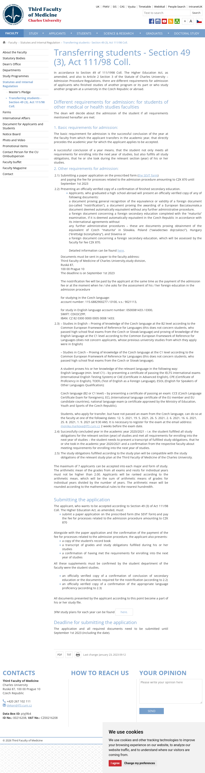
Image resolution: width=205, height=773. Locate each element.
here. (124, 612)
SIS (114, 6)
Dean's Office (12, 64)
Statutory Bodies (14, 58)
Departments (12, 70)
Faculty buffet (12, 162)
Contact (8, 174)
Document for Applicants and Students (23, 126)
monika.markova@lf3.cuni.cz (80, 426)
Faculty (11, 33)
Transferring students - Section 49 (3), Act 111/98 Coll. (27, 102)
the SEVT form (148, 175)
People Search (176, 6)
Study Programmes (16, 76)
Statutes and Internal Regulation (40, 42)
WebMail (159, 6)
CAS (122, 6)
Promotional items (15, 146)
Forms (7, 112)
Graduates (154, 33)
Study (33, 33)
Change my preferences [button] (139, 763)
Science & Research (119, 33)
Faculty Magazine (15, 168)
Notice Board (12, 134)
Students (84, 33)
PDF (59, 654)
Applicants (57, 33)
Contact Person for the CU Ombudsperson (20, 154)
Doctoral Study (186, 33)
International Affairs (16, 118)
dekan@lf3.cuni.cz (19, 705)
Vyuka (131, 6)
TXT (69, 654)
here (121, 250)
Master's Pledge (20, 92)
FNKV (106, 6)
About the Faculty (15, 52)
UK (97, 6)
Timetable (145, 6)
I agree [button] (115, 763)
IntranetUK (195, 6)
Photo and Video (14, 140)
